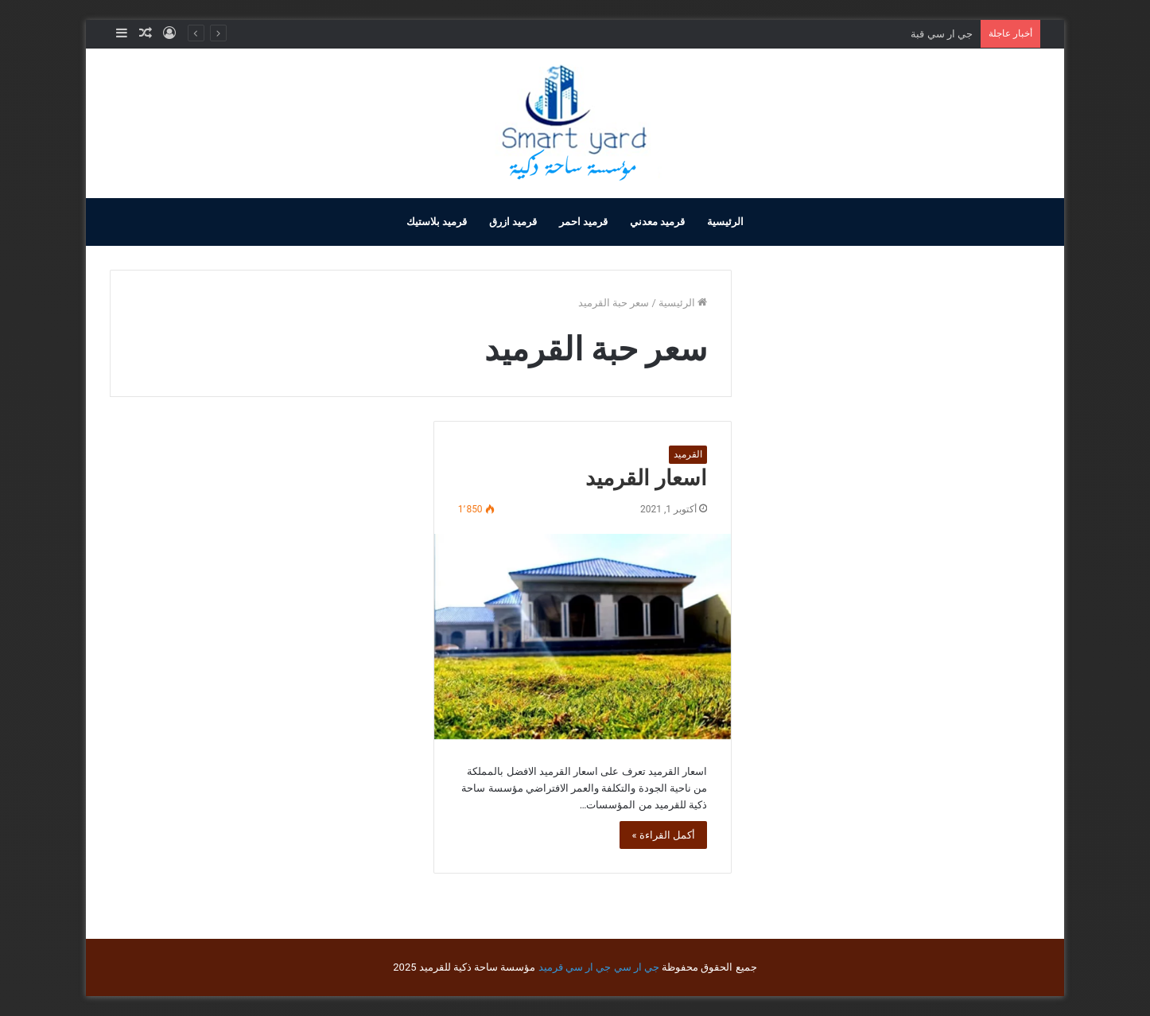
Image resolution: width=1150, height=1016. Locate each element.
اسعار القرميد (646, 478)
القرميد (688, 454)
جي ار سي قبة (942, 34)
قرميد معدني (657, 222)
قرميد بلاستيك (436, 222)
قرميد (550, 967)
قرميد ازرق (513, 222)
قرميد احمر (583, 222)
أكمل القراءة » (663, 835)
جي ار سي (636, 967)
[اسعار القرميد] (582, 636)
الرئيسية (725, 222)
